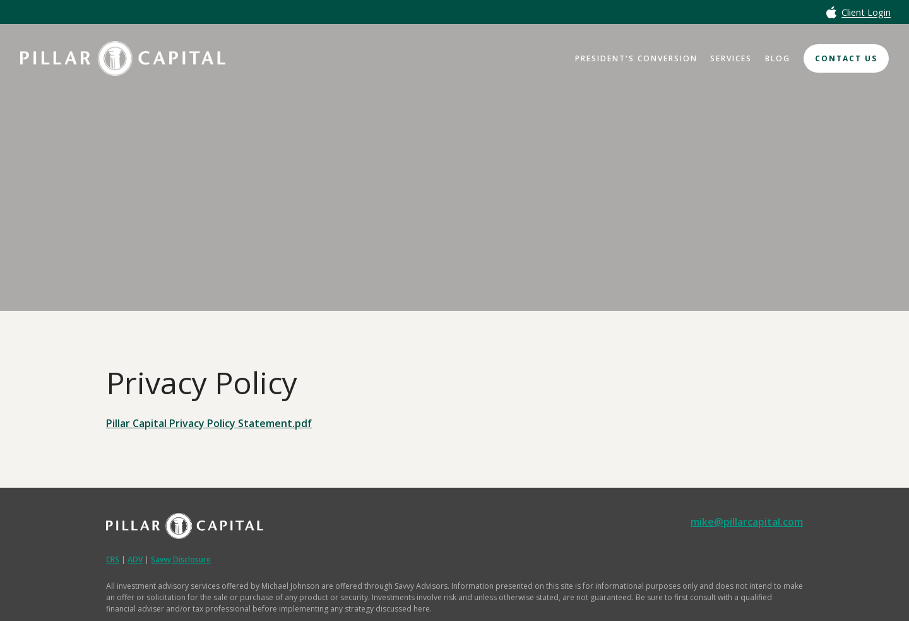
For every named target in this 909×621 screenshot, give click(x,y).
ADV (135, 559)
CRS (112, 559)
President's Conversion (636, 58)
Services (731, 58)
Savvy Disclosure (181, 559)
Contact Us (846, 58)
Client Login (866, 13)
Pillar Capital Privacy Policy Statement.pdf (209, 423)
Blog (777, 58)
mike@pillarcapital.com (747, 522)
